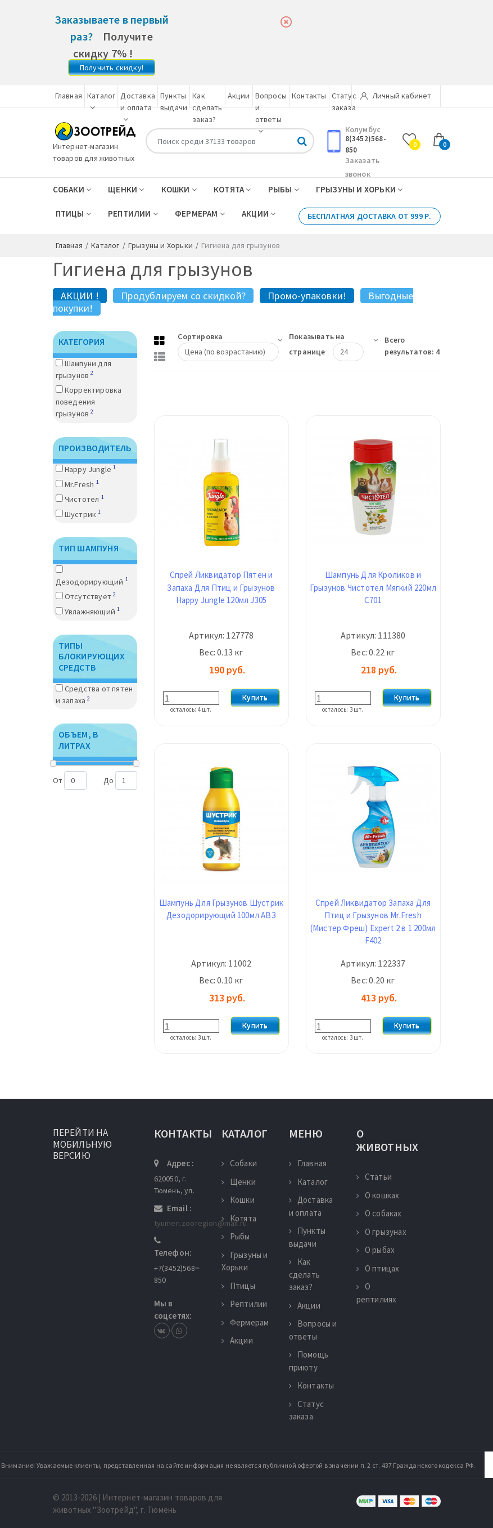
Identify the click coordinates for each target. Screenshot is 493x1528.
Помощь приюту (308, 1361)
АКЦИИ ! (80, 295)
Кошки (179, 189)
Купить (255, 698)
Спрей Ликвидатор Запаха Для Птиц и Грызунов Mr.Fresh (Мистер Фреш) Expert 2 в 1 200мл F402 (373, 921)
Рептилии (133, 213)
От (70, 780)
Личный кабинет (396, 96)
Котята (232, 189)
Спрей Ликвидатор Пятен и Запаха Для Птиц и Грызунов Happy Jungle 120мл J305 (221, 587)
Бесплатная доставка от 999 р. (369, 216)
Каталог (308, 1181)
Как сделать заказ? (207, 107)
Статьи (374, 1176)
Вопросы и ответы (313, 1330)
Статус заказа (306, 1410)
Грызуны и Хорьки (359, 189)
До (120, 780)
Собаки (72, 189)
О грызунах (381, 1231)
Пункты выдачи (307, 1237)
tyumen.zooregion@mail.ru (200, 1223)
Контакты (309, 96)
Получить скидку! (111, 67)
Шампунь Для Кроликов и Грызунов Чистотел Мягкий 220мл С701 (373, 587)
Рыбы (283, 189)
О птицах (378, 1268)
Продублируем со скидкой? (183, 295)
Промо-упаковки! (307, 295)
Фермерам (200, 213)
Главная (68, 96)
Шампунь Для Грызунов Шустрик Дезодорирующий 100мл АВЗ (221, 909)
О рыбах (375, 1249)
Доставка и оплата (137, 107)
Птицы (73, 213)
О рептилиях (376, 1293)
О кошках (378, 1195)
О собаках (379, 1213)
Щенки (126, 189)
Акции (239, 96)
